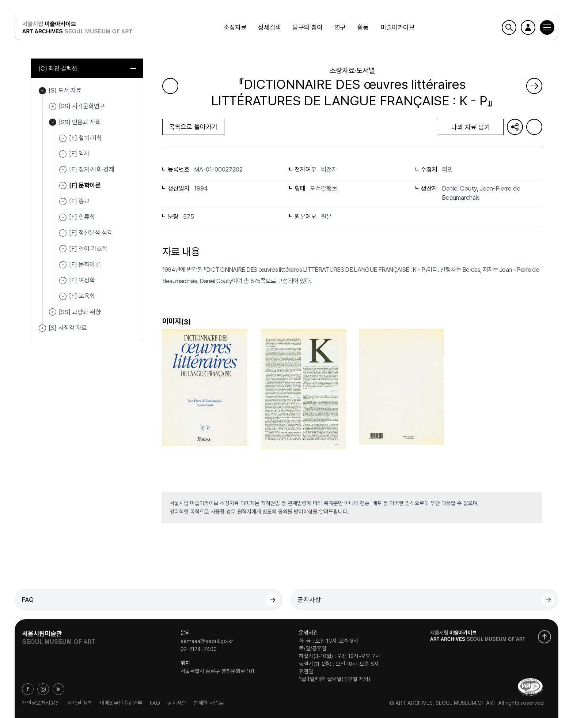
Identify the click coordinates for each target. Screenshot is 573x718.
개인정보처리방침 (41, 703)
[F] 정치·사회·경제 (91, 169)
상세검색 (269, 27)
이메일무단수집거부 (121, 703)
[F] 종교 (79, 201)
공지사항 (309, 600)
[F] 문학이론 (84, 185)
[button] (547, 27)
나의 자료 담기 (470, 127)
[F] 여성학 (82, 280)
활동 (363, 27)
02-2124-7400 (199, 649)
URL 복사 (515, 127)
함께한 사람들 (209, 703)
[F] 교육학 (82, 296)
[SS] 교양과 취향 (53, 312)
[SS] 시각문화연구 (53, 106)
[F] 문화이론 (84, 264)
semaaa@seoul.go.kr (207, 641)
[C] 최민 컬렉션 (87, 68)
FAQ (28, 600)
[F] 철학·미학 (85, 138)
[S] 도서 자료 (42, 91)
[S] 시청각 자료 (42, 328)
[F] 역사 (79, 153)
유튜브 (58, 689)
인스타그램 (43, 689)
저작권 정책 (79, 703)
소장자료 (235, 27)
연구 (340, 27)
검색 (509, 27)
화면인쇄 (534, 127)
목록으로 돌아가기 (193, 127)
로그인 (528, 27)
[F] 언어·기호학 (88, 248)
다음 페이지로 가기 (534, 86)
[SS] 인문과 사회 (53, 123)
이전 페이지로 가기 (170, 86)
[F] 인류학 (82, 217)
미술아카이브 (397, 27)
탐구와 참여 (307, 27)
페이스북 (27, 689)
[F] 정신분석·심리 (91, 232)
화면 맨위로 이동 (544, 636)
